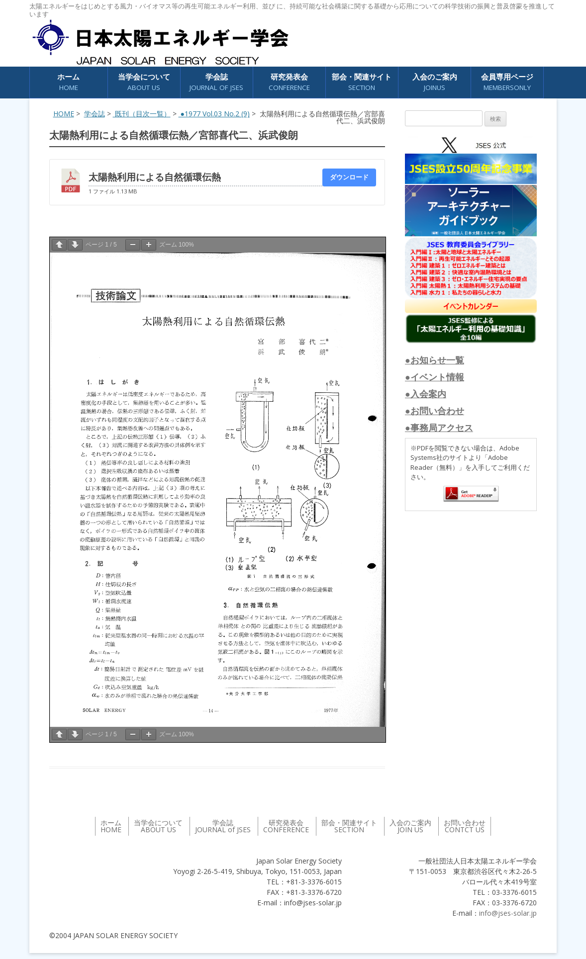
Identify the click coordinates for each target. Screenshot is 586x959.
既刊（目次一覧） (142, 113)
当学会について (144, 82)
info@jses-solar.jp (508, 913)
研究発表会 (289, 82)
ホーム (68, 82)
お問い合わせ (465, 826)
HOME (63, 113)
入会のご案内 (434, 82)
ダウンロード (349, 177)
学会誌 (216, 82)
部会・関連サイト (361, 82)
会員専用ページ (507, 82)
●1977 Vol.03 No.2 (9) (214, 113)
